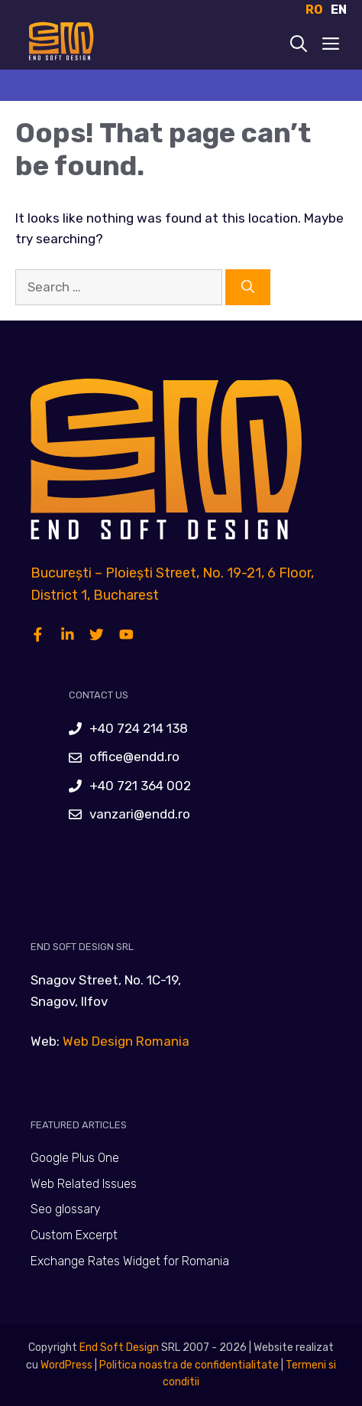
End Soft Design (119, 1347)
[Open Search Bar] (299, 45)
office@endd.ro (134, 756)
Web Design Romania (126, 1041)
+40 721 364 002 (140, 785)
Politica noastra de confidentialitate (188, 1365)
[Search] (247, 287)
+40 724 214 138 (138, 728)
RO (314, 9)
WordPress (66, 1365)
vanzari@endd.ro (139, 814)
